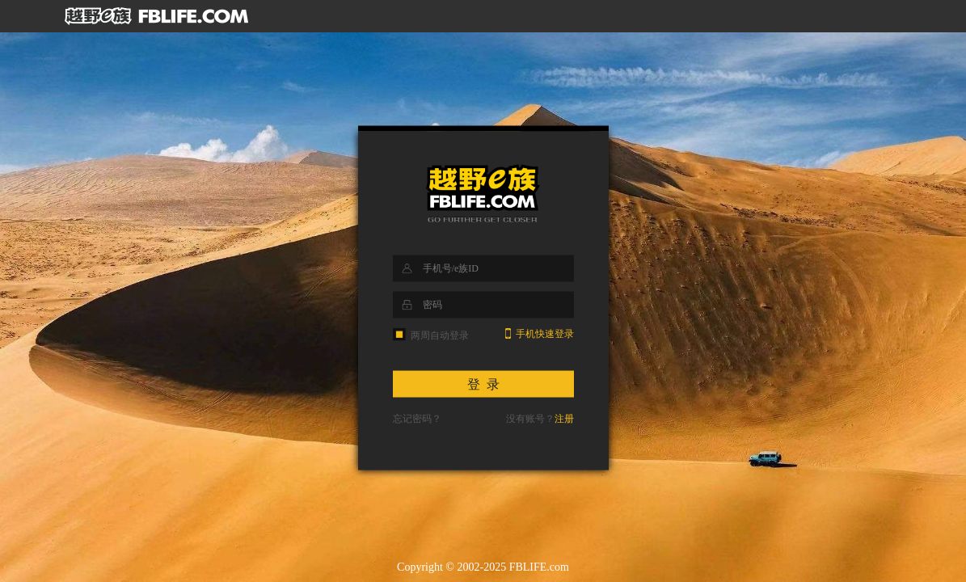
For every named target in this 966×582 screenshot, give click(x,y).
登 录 (483, 384)
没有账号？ (540, 418)
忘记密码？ (417, 418)
